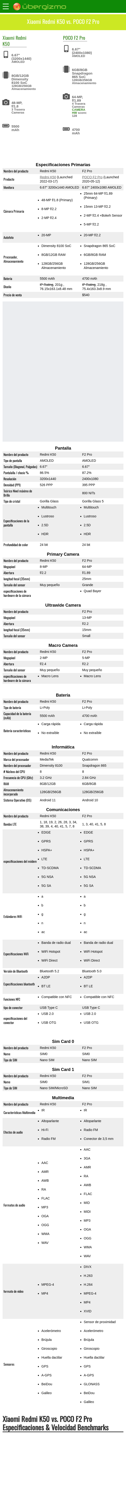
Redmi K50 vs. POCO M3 (27, 1459)
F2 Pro (79, 37)
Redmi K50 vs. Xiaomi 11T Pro (31, 1488)
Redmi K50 (48, 177)
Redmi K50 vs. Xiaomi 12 (27, 1498)
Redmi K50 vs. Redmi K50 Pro (31, 1479)
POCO (68, 37)
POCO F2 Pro (92, 177)
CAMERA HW (78, 111)
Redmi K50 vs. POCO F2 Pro (30, 1469)
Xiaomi (9, 37)
